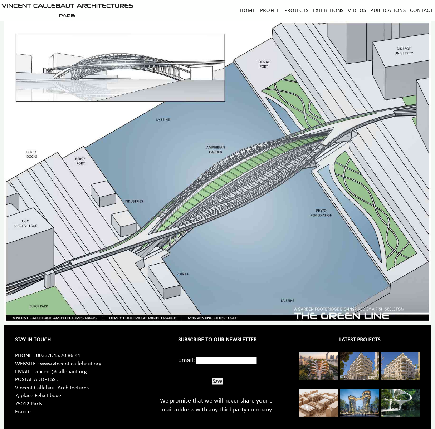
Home (247, 11)
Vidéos (357, 11)
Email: (186, 360)
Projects (296, 11)
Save (217, 381)
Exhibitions (328, 11)
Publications (388, 11)
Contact (421, 11)
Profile (270, 11)
